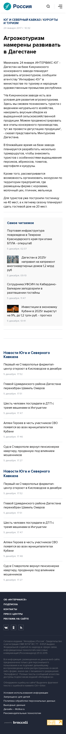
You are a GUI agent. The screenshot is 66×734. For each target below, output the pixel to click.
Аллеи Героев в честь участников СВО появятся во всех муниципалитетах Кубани (31, 427)
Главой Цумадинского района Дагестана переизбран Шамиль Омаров (32, 386)
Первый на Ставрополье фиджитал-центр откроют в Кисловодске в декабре (33, 367)
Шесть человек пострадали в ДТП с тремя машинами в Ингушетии (29, 406)
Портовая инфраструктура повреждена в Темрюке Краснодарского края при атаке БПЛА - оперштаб (29, 237)
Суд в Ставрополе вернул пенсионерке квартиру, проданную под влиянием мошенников (31, 451)
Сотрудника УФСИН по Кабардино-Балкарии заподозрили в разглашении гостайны (31, 288)
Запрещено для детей (17, 696)
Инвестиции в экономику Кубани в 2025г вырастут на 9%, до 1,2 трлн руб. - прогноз (32, 311)
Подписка (11, 604)
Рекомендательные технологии (22, 713)
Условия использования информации (26, 692)
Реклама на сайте (16, 618)
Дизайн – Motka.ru (14, 709)
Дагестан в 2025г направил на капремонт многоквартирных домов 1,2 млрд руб (31, 264)
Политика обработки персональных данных (29, 700)
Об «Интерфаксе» (15, 599)
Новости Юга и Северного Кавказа (27, 355)
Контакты (10, 609)
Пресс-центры (13, 613)
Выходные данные (14, 705)
